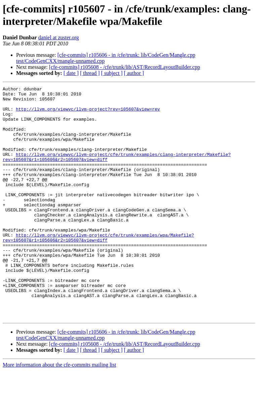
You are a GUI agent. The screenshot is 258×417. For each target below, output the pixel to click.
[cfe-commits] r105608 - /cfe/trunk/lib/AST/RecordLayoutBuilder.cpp (124, 67)
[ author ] (134, 73)
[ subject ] (112, 73)
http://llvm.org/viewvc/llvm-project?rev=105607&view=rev (88, 114)
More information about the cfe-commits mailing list (59, 411)
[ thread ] (90, 73)
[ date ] (71, 73)
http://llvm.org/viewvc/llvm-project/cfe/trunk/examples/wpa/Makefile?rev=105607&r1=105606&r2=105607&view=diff (98, 268)
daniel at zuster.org (58, 37)
